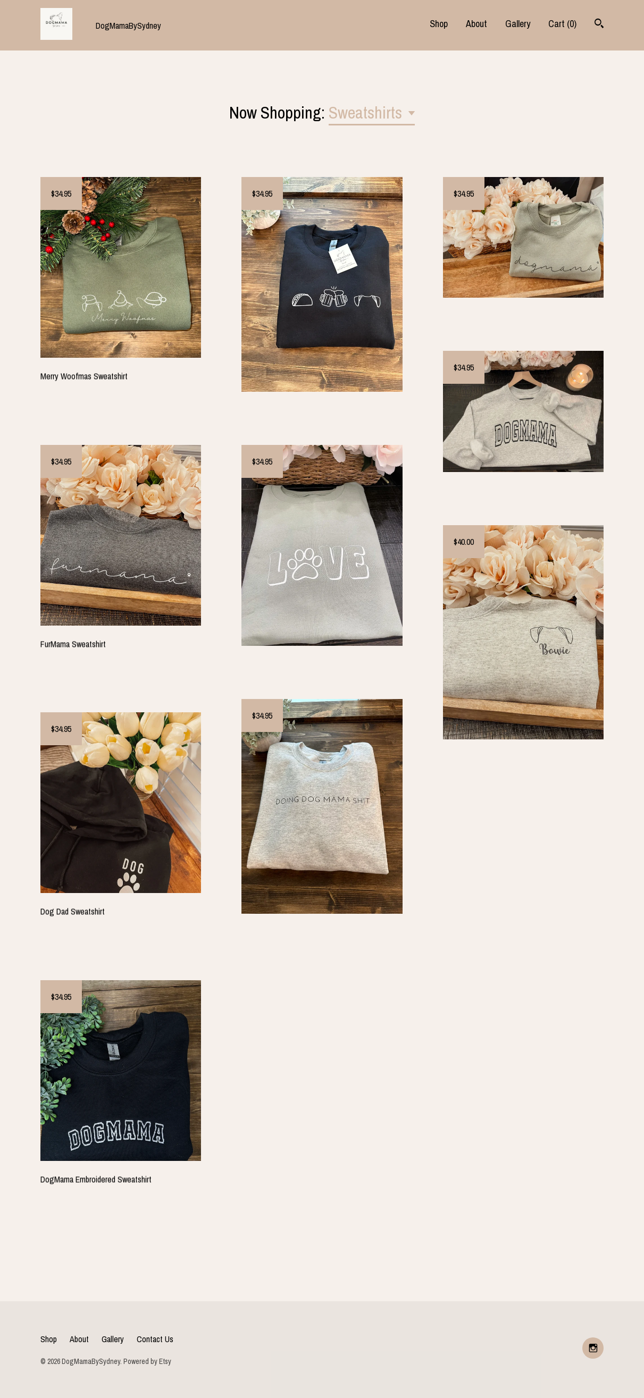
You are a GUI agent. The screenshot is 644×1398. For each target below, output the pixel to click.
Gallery (517, 23)
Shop (439, 23)
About (476, 23)
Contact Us (155, 1339)
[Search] (599, 24)
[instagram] (593, 1348)
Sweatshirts (367, 112)
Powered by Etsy (147, 1361)
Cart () (562, 23)
